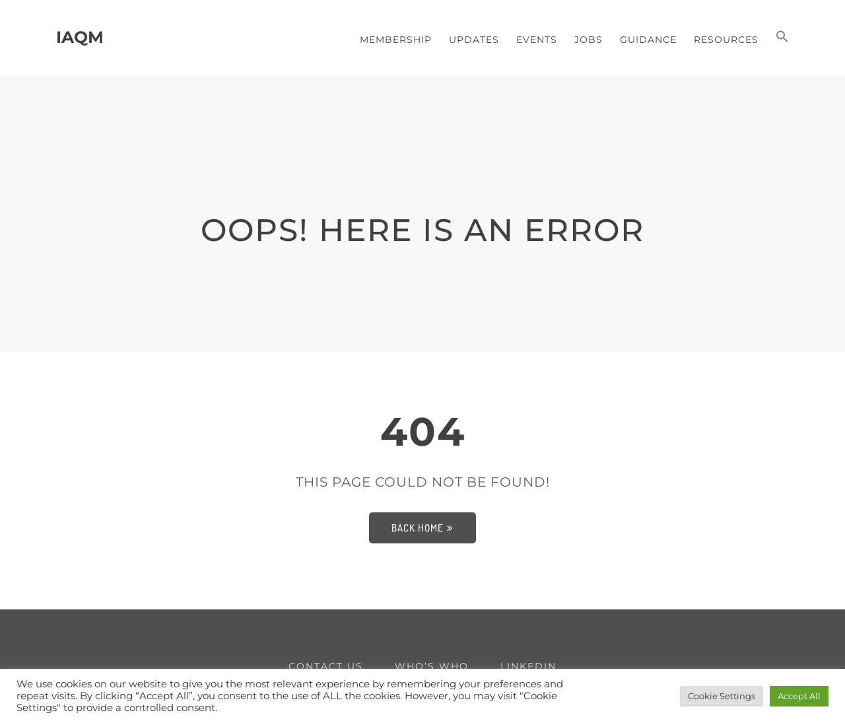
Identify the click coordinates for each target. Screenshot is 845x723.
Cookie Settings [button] (721, 696)
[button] (782, 37)
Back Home (422, 528)
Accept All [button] (799, 696)
